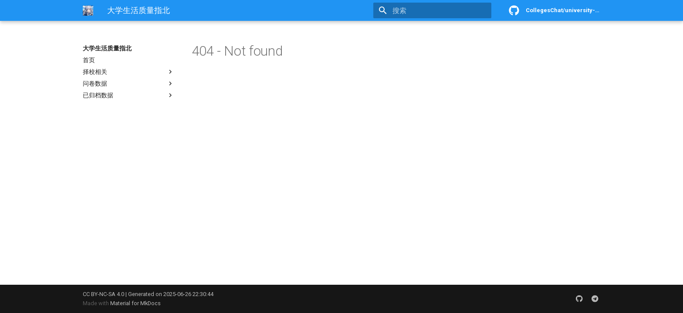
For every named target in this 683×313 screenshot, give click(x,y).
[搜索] (440, 10)
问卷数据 (128, 83)
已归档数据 (128, 95)
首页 (89, 60)
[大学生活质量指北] (88, 10)
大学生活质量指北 (107, 48)
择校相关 (128, 72)
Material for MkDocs (135, 303)
